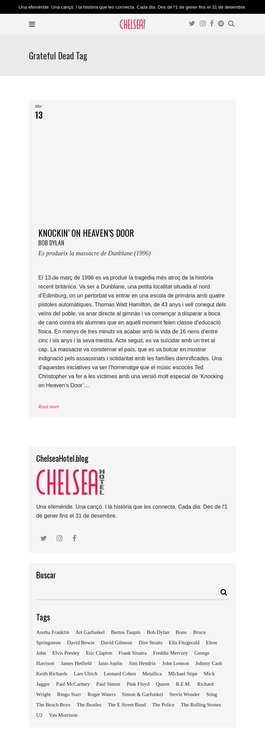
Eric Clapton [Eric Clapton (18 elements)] (99, 653)
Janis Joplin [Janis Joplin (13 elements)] (110, 663)
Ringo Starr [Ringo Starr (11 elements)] (69, 694)
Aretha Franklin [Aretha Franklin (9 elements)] (52, 632)
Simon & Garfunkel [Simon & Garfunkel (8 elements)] (142, 694)
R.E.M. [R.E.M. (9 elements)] (183, 684)
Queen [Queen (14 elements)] (162, 684)
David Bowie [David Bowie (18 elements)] (81, 642)
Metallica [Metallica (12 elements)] (152, 673)
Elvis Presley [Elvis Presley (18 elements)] (66, 653)
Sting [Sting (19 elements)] (211, 694)
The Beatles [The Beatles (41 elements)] (89, 704)
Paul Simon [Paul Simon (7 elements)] (108, 684)
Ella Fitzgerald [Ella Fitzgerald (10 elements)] (184, 642)
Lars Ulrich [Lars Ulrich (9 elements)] (86, 673)
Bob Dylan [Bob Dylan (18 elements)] (158, 632)
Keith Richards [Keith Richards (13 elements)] (51, 673)
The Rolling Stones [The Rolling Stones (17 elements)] (201, 704)
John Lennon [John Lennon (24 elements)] (175, 663)
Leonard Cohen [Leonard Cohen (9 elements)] (120, 673)
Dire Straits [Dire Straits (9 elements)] (151, 642)
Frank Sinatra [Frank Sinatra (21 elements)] (133, 653)
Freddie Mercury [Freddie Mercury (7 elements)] (170, 653)
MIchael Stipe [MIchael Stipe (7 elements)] (182, 673)
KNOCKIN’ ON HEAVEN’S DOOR (132, 244)
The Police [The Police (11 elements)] (163, 704)
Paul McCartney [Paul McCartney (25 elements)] (73, 684)
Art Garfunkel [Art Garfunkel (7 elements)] (90, 632)
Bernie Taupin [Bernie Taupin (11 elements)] (125, 632)
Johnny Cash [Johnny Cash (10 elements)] (208, 663)
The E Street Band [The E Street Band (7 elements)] (127, 704)
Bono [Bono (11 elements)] (181, 632)
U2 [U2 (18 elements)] (39, 715)
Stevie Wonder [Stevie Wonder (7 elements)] (184, 694)
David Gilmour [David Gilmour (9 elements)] (116, 642)
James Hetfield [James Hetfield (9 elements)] (76, 663)
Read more (48, 406)
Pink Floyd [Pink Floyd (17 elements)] (138, 684)
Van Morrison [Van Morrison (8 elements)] (63, 715)
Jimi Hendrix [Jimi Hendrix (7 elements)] (142, 663)
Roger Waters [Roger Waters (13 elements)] (101, 694)
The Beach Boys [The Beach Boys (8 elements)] (53, 704)
